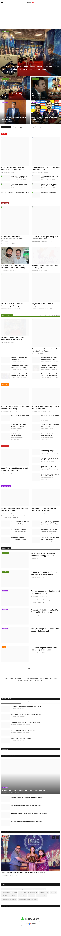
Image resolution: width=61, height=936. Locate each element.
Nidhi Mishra (4, 74)
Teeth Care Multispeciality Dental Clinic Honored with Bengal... (49, 165)
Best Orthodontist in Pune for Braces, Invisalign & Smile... (48, 420)
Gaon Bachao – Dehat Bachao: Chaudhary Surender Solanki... (49, 484)
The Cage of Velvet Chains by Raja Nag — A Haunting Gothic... (50, 379)
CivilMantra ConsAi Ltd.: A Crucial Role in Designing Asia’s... (45, 157)
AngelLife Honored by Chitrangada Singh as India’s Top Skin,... (27, 660)
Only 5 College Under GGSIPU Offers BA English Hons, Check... (27, 668)
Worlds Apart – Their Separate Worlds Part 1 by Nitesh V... (18, 379)
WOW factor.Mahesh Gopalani (9, 853)
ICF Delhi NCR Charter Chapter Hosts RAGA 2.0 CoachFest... (49, 173)
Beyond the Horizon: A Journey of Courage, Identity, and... (50, 388)
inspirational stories (32, 846)
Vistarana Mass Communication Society (27, 853)
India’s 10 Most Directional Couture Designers (23, 684)
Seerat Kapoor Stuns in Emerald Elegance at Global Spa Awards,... (19, 328)
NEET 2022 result (6, 849)
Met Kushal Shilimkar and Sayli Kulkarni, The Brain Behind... (34, 913)
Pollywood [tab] (44, 280)
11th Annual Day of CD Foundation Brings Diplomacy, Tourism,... (50, 476)
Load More (30, 622)
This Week (11, 656)
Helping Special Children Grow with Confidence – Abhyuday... (20, 370)
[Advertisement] (30, 12)
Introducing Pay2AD (41, 849)
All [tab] (50, 191)
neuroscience (31, 849)
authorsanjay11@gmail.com (7, 274)
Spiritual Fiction (22, 849)
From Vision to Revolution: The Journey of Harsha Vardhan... (19, 165)
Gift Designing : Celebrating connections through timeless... (49, 404)
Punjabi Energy (22, 846)
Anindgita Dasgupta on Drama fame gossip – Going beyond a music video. (33, 127)
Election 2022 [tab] (56, 191)
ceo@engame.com (36, 247)
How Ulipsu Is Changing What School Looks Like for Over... (18, 492)
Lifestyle (5, 338)
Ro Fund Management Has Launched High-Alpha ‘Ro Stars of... (14, 463)
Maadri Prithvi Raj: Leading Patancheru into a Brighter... (45, 243)
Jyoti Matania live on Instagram (9, 846)
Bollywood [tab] (57, 280)
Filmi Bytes (40, 634)
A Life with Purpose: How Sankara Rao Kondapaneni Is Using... (15, 361)
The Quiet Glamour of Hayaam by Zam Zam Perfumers (49, 412)
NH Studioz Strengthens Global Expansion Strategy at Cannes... (12, 304)
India (3, 134)
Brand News (6, 440)
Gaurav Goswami (6, 843)
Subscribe (56, 908)
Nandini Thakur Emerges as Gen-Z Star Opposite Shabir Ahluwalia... (50, 328)
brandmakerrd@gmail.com (38, 218)
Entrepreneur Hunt (6, 121)
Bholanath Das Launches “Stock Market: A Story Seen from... (19, 173)
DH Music (14, 849)
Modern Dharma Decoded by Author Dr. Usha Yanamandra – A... (46, 361)
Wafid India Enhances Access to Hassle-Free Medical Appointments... (29, 767)
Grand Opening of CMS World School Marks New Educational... (14, 423)
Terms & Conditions (54, 932)
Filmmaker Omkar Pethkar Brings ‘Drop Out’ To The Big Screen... (19, 312)
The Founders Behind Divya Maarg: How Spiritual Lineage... (50, 492)
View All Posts (56, 502)
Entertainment (7, 280)
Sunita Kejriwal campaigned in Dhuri (34, 922)
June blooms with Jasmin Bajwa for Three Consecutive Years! (49, 320)
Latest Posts (6, 502)
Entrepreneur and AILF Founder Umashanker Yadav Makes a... (49, 312)
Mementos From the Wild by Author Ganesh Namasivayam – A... (50, 370)
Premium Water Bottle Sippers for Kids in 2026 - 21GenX (50, 428)
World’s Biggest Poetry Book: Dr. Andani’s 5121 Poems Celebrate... (13, 157)
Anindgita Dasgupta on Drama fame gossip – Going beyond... (20, 476)
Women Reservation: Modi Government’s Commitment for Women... (12, 216)
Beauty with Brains (44, 846)
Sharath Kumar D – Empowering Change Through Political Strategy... (14, 243)
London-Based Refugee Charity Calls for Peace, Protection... (45, 215)
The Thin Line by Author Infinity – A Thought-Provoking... (19, 388)
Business (5, 400)
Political (5, 191)
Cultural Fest (54, 846)
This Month (30, 656)
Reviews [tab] (51, 280)
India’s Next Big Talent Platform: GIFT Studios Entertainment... (19, 484)
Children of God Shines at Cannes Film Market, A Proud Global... (45, 304)
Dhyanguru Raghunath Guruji (38, 843)
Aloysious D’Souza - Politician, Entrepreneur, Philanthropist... (12, 270)
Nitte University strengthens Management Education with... (49, 181)
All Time (50, 656)
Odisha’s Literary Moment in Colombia (21, 692)
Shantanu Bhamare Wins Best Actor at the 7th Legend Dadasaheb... (20, 320)
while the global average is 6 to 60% (20, 843)
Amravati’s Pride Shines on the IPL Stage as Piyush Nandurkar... (44, 463)
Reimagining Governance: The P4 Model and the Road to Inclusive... (15, 181)
